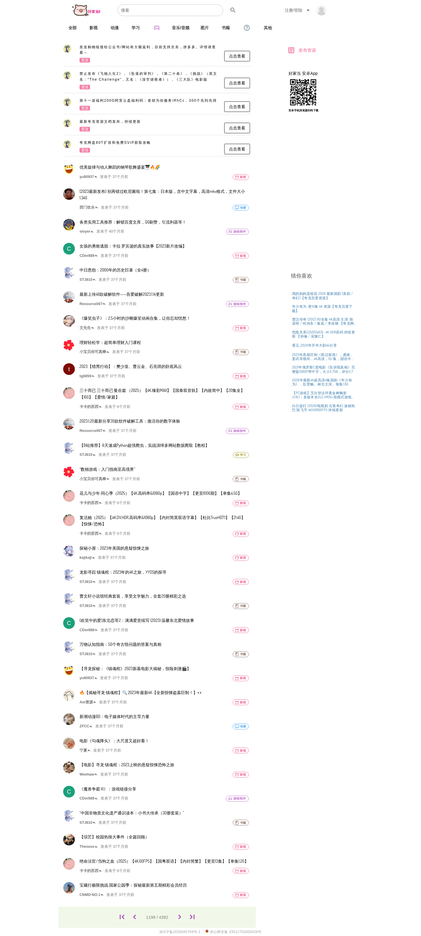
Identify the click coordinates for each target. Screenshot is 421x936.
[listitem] (157, 54)
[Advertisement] (323, 209)
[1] (122, 917)
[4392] (192, 917)
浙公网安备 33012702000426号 (233, 932)
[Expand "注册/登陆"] (298, 10)
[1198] (135, 917)
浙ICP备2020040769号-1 (180, 932)
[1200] (180, 917)
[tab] (72, 28)
